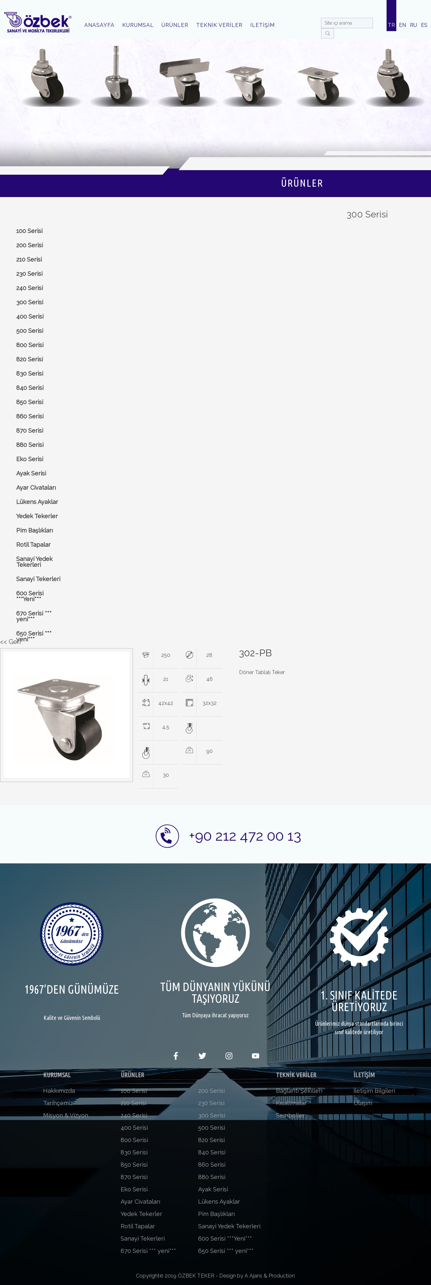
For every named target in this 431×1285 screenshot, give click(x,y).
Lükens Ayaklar (37, 501)
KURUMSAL (138, 25)
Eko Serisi (29, 459)
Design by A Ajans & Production (257, 1276)
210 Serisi (29, 259)
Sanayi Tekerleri (38, 579)
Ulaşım (362, 1103)
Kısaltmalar (291, 1103)
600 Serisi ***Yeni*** (29, 596)
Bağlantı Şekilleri (299, 1090)
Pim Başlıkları (34, 530)
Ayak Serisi (31, 473)
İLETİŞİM (262, 25)
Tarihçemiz (58, 1103)
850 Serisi (29, 402)
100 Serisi (29, 231)
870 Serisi (29, 430)
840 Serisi (29, 387)
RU (413, 25)
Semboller (290, 1115)
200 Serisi (29, 245)
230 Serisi (29, 273)
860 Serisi (29, 416)
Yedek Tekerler (37, 516)
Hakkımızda (59, 1090)
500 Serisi (29, 330)
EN (402, 25)
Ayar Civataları (36, 487)
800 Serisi (29, 345)
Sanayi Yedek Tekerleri (34, 561)
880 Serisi (29, 444)
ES (424, 25)
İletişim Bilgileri (374, 1090)
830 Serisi (29, 373)
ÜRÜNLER (175, 25)
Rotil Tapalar (33, 544)
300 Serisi (29, 302)
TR (391, 25)
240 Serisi (29, 288)
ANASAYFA (99, 25)
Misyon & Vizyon (65, 1115)
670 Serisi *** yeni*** (34, 616)
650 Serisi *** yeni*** (34, 636)
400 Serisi (29, 316)
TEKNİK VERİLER (219, 25)
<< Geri (10, 642)
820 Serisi (29, 359)
